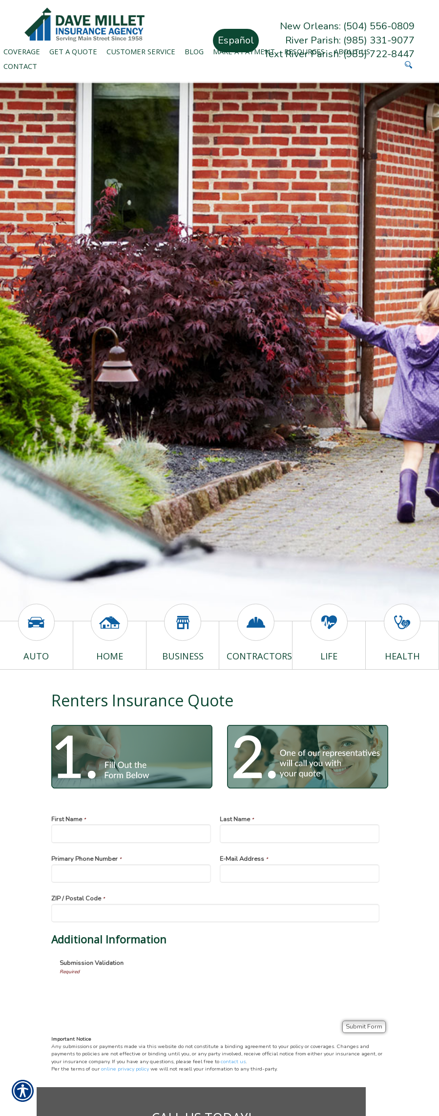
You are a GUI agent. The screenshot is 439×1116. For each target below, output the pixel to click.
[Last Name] (300, 833)
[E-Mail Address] (300, 873)
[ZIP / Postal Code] (215, 913)
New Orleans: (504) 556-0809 (347, 26)
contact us (233, 1061)
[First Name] (131, 833)
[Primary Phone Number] (131, 873)
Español (236, 40)
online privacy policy (125, 1068)
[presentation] (134, 994)
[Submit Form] (364, 1027)
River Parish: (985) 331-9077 (350, 40)
